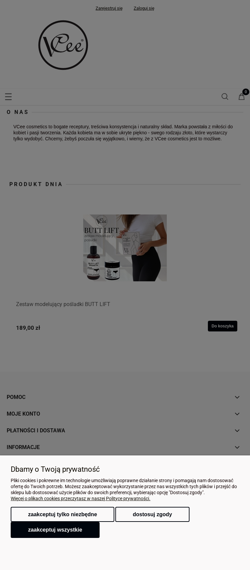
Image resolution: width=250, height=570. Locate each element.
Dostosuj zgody (152, 514)
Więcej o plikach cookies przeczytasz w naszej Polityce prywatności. (80, 498)
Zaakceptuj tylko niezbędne (62, 514)
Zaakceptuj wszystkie (55, 530)
